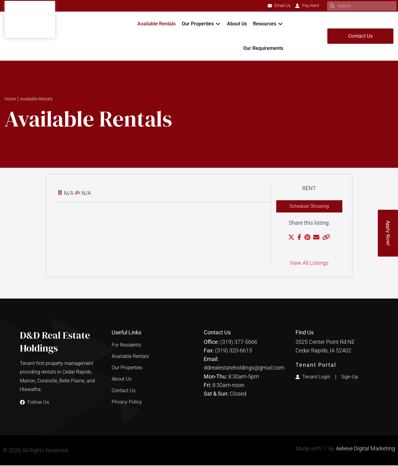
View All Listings (309, 264)
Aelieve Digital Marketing (365, 449)
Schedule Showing (309, 207)
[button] (201, 24)
